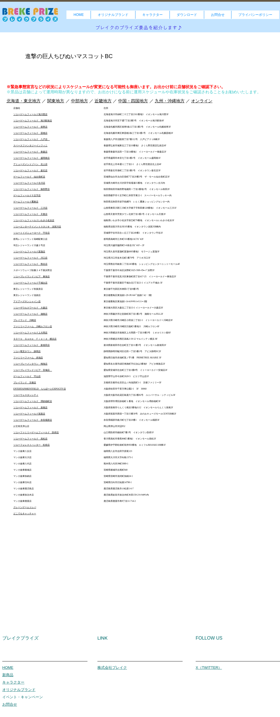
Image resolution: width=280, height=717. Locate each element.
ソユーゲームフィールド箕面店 (29, 414)
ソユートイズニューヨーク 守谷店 (31, 233)
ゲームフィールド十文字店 (27, 195)
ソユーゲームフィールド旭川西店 (30, 114)
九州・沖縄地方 (170, 100)
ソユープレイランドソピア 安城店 (32, 370)
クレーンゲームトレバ (24, 507)
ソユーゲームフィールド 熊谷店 (30, 264)
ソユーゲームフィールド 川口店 (30, 258)
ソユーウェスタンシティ (25, 395)
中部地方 (79, 100)
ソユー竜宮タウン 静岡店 (27, 351)
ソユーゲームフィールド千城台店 (30, 283)
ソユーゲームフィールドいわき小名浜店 (33, 220)
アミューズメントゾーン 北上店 (30, 164)
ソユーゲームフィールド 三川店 (30, 208)
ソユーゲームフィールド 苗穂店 (30, 133)
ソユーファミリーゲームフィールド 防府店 (36, 432)
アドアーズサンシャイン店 (27, 301)
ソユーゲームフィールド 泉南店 (30, 407)
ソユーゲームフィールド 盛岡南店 (31, 158)
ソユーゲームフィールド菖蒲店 (29, 251)
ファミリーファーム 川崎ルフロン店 (32, 326)
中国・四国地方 (133, 100)
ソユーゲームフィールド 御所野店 (31, 189)
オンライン (201, 100)
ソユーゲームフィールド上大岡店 (30, 332)
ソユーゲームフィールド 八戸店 (31, 139)
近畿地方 (103, 100)
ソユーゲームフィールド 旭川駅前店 (32, 120)
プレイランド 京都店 (24, 382)
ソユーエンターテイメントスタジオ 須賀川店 (37, 226)
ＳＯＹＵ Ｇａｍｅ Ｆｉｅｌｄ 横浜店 (35, 339)
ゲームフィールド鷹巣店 (25, 201)
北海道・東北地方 (24, 100)
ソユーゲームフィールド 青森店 (30, 152)
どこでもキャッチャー (24, 513)
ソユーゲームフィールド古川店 (29, 183)
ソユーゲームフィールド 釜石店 (30, 170)
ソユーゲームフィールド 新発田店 (31, 345)
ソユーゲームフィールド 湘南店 (30, 314)
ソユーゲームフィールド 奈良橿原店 (32, 420)
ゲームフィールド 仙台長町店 (29, 176)
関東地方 (55, 100)
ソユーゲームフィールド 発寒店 (30, 127)
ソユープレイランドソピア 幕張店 (31, 276)
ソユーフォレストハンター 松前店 (31, 445)
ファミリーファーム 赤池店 (28, 357)
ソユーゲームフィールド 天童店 (30, 214)
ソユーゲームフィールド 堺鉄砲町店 (32, 401)
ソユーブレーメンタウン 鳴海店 (30, 364)
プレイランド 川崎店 (24, 320)
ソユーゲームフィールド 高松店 (30, 438)
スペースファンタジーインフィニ (30, 145)
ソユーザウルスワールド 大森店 (30, 307)
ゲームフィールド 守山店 (27, 376)
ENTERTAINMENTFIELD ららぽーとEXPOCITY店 (39, 389)
